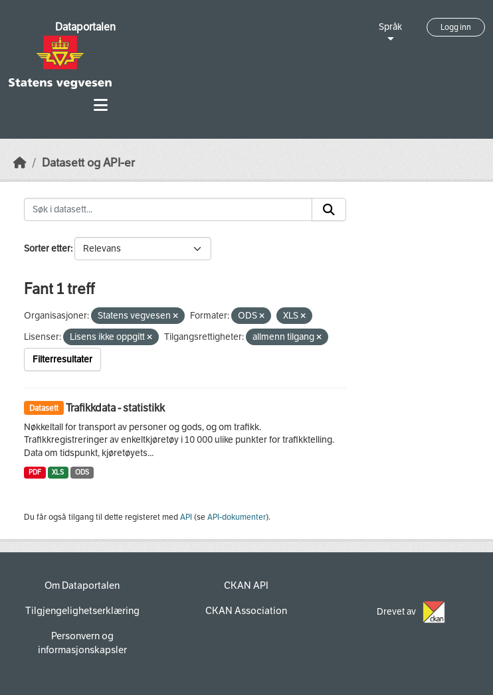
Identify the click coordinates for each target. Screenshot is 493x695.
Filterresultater (62, 359)
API (186, 517)
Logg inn (456, 27)
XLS (58, 472)
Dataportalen (85, 27)
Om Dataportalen (82, 585)
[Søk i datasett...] (168, 210)
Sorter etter (47, 248)
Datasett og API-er (88, 163)
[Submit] (329, 210)
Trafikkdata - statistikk (115, 408)
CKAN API (246, 585)
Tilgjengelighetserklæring (82, 611)
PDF (35, 472)
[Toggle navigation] (101, 105)
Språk (390, 27)
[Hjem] (20, 163)
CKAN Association (246, 611)
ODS (82, 472)
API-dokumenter (236, 517)
